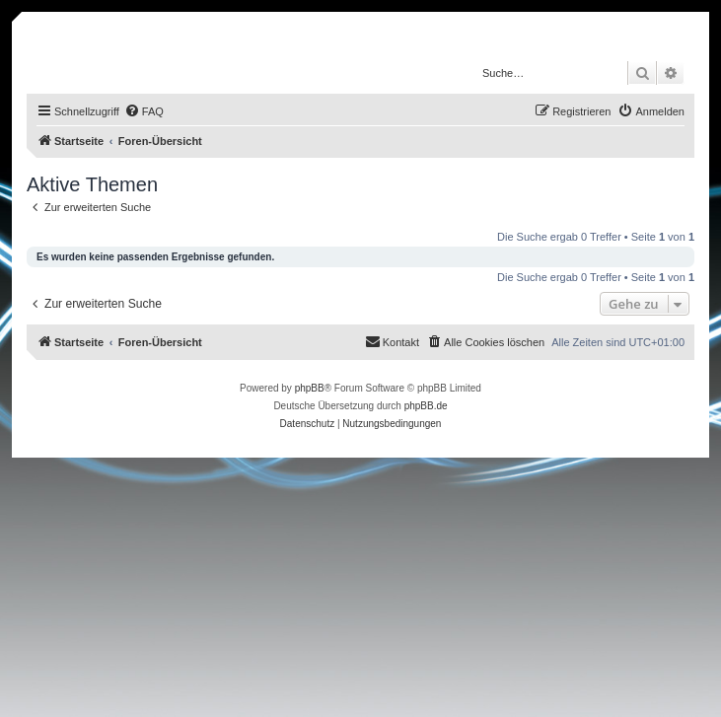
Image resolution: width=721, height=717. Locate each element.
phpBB (309, 388)
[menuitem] (144, 111)
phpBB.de (426, 405)
